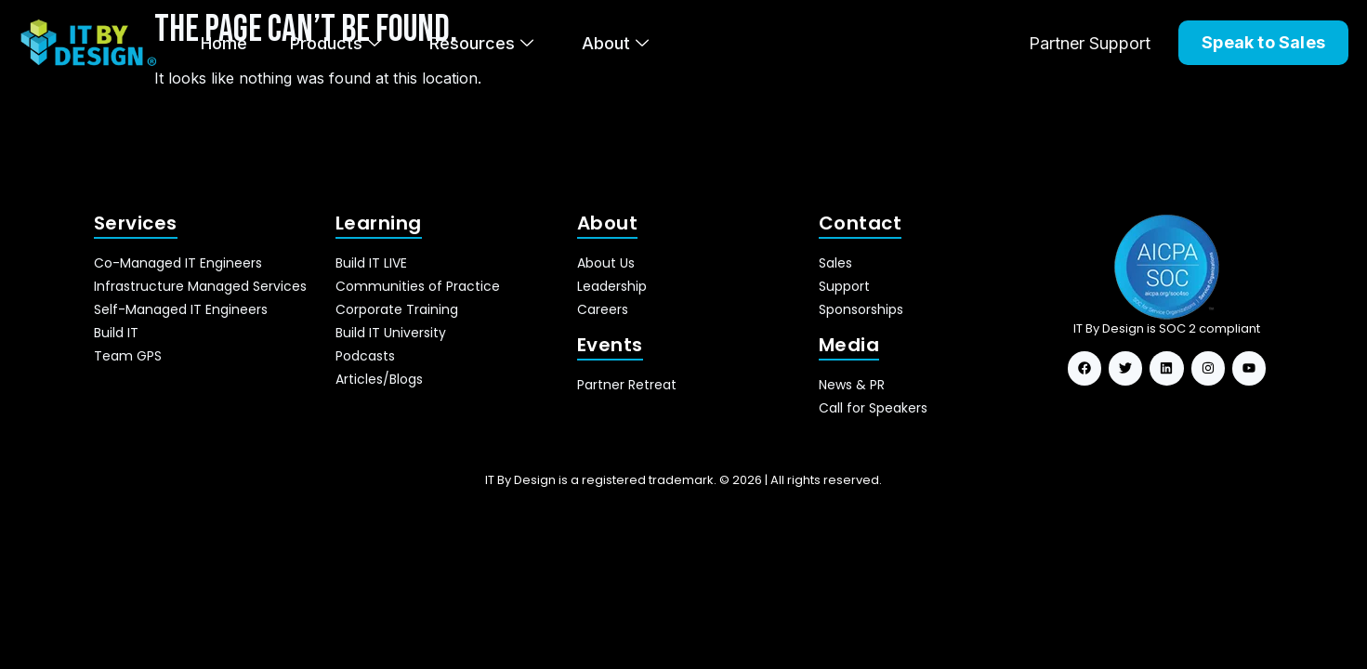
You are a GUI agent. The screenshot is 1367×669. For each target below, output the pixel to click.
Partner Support (1089, 43)
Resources (481, 43)
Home (224, 43)
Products (335, 43)
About (615, 43)
